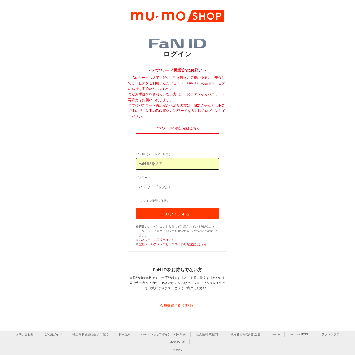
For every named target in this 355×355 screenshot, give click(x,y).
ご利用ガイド (53, 334)
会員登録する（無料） (177, 305)
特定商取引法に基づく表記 (90, 334)
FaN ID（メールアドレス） (154, 154)
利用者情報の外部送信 (245, 334)
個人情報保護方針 (208, 334)
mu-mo (275, 334)
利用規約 (124, 334)
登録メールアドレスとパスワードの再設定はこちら (173, 244)
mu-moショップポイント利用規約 (163, 334)
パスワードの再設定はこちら (177, 128)
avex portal (177, 341)
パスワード (143, 177)
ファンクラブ (330, 334)
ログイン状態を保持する (156, 201)
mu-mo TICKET (300, 334)
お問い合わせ (25, 334)
